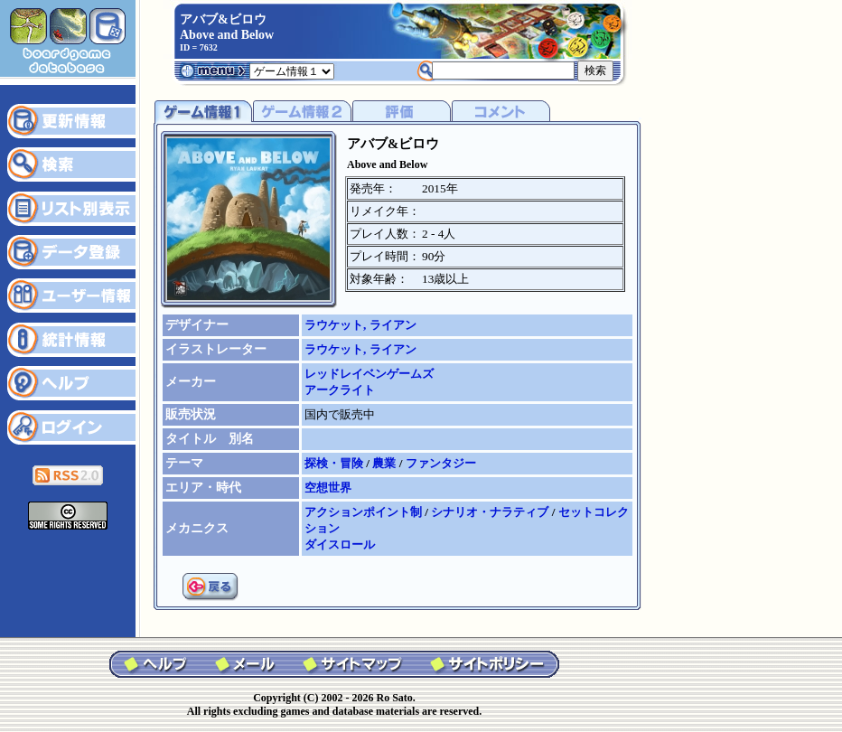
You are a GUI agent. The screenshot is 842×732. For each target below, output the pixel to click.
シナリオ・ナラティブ (491, 512)
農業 (385, 463)
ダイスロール (339, 544)
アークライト (339, 390)
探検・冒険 (335, 463)
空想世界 (327, 487)
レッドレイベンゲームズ (369, 373)
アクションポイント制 (364, 512)
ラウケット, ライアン (360, 325)
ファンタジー (441, 463)
